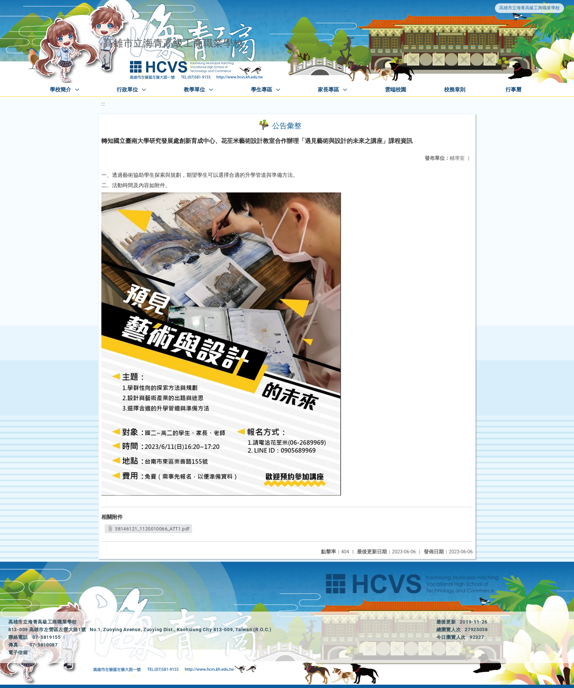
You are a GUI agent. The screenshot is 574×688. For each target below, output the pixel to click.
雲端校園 (395, 89)
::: (103, 104)
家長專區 (328, 89)
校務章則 (454, 89)
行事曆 (513, 89)
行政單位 (127, 89)
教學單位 (194, 89)
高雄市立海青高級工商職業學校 (529, 7)
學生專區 (261, 89)
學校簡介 (60, 89)
